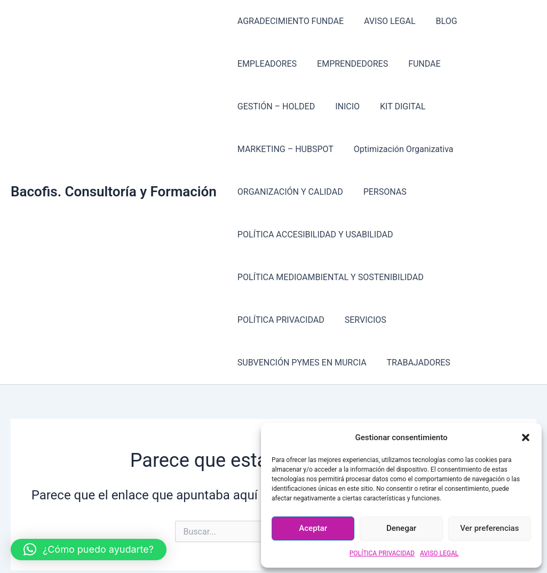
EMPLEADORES (496, 21)
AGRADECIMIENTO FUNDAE (289, 21)
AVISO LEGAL (439, 553)
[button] (525, 437)
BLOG (438, 21)
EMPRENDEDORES (271, 64)
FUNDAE (340, 64)
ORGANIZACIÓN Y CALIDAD (289, 149)
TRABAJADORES (472, 277)
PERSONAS (380, 149)
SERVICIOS (257, 277)
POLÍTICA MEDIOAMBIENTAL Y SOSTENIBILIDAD (329, 234)
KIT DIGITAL (258, 106)
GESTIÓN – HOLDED (411, 64)
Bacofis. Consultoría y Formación (114, 149)
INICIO (480, 64)
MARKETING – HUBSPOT (346, 106)
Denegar (401, 528)
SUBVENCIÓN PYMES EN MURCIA (359, 277)
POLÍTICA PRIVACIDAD (382, 553)
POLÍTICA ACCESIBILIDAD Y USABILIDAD (314, 192)
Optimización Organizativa (461, 106)
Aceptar (313, 528)
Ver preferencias (489, 528)
